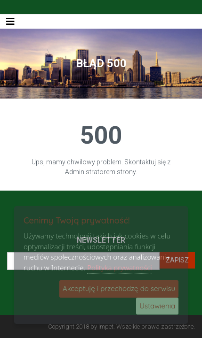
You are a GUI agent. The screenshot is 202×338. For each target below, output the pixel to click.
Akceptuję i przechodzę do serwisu (119, 288)
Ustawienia (157, 305)
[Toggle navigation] (10, 22)
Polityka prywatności (119, 267)
